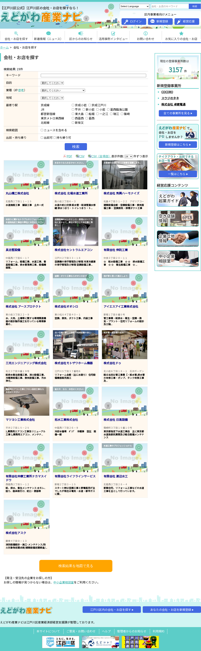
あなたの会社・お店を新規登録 (170, 609)
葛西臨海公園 (117, 109)
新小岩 (88, 109)
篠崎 (125, 114)
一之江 (102, 114)
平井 (76, 109)
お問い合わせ (145, 35)
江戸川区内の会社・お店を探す (110, 609)
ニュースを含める (54, 130)
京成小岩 (79, 105)
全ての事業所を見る (177, 113)
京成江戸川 (97, 105)
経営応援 (186, 21)
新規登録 (159, 21)
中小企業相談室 (63, 582)
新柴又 (78, 122)
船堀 (90, 114)
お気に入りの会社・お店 (181, 35)
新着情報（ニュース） (48, 35)
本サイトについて (48, 631)
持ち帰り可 (62, 137)
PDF (69, 156)
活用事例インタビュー (113, 35)
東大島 (78, 114)
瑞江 (114, 114)
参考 (21, 90)
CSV (81, 156)
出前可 (47, 137)
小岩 (100, 109)
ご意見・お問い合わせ (81, 631)
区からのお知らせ (81, 35)
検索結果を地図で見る (75, 566)
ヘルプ (106, 631)
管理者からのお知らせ (131, 631)
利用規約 (158, 631)
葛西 (90, 118)
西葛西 (78, 118)
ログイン (133, 21)
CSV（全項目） (101, 156)
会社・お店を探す (16, 35)
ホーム (4, 47)
